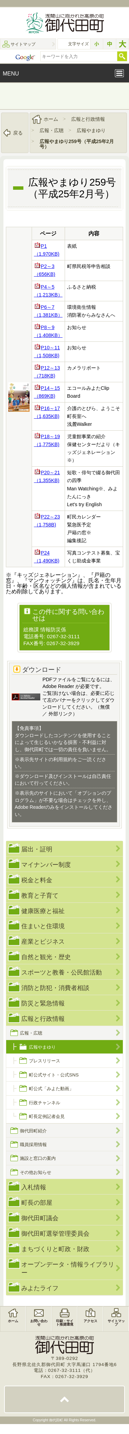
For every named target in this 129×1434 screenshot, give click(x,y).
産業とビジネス (43, 941)
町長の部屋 (36, 1202)
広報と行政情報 (88, 119)
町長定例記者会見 (47, 1116)
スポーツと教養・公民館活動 (61, 972)
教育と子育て (39, 895)
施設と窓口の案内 (38, 1158)
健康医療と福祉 (43, 910)
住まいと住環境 (43, 926)
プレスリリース (44, 1060)
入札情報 (33, 1187)
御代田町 (56, 1420)
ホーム (51, 119)
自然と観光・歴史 (46, 956)
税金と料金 (36, 880)
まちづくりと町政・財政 (55, 1248)
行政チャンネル (44, 1102)
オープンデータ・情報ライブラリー (67, 1268)
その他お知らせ (35, 1172)
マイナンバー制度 (46, 864)
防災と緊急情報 (43, 1003)
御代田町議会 (39, 1218)
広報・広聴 (52, 130)
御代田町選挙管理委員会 (55, 1233)
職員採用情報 (33, 1144)
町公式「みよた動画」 (51, 1088)
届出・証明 (36, 849)
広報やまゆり (91, 130)
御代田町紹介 (33, 1130)
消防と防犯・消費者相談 (55, 987)
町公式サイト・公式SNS (54, 1074)
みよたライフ (39, 1288)
